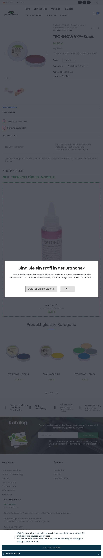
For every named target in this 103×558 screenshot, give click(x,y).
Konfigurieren (51, 553)
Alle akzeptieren (51, 547)
